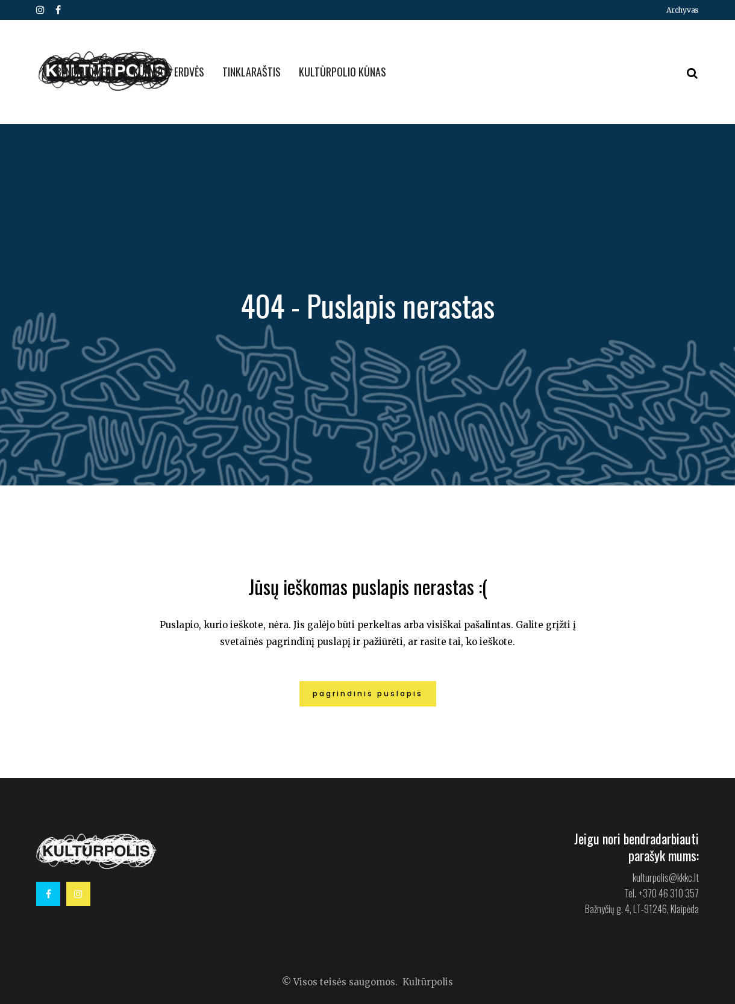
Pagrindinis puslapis (368, 693)
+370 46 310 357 (669, 893)
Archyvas (682, 9)
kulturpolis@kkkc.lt (666, 877)
